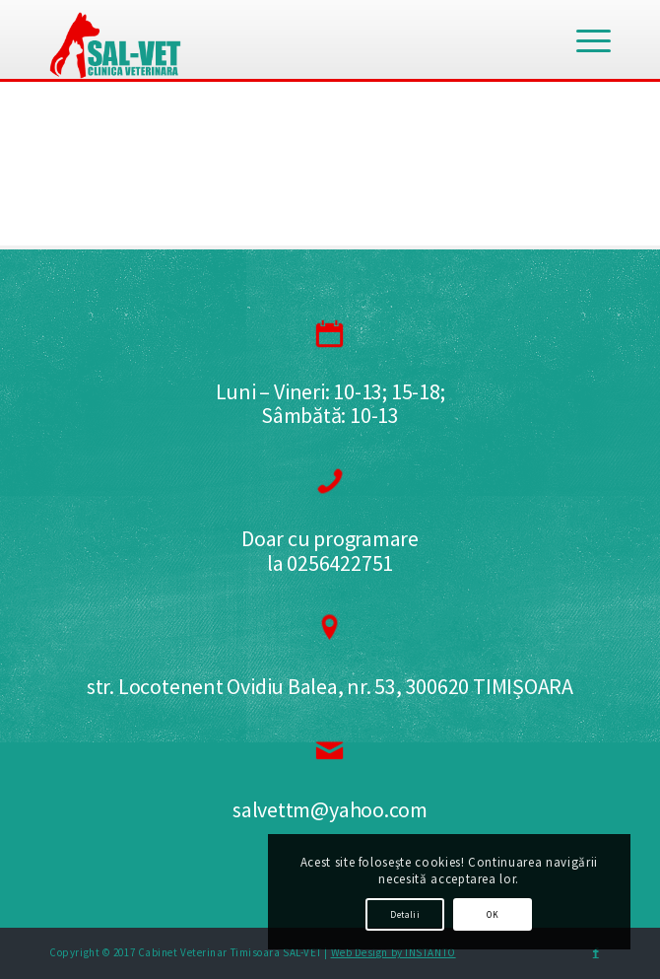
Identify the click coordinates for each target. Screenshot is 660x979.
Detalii (405, 914)
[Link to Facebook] (596, 952)
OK (492, 914)
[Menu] (584, 39)
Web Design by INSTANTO (393, 952)
